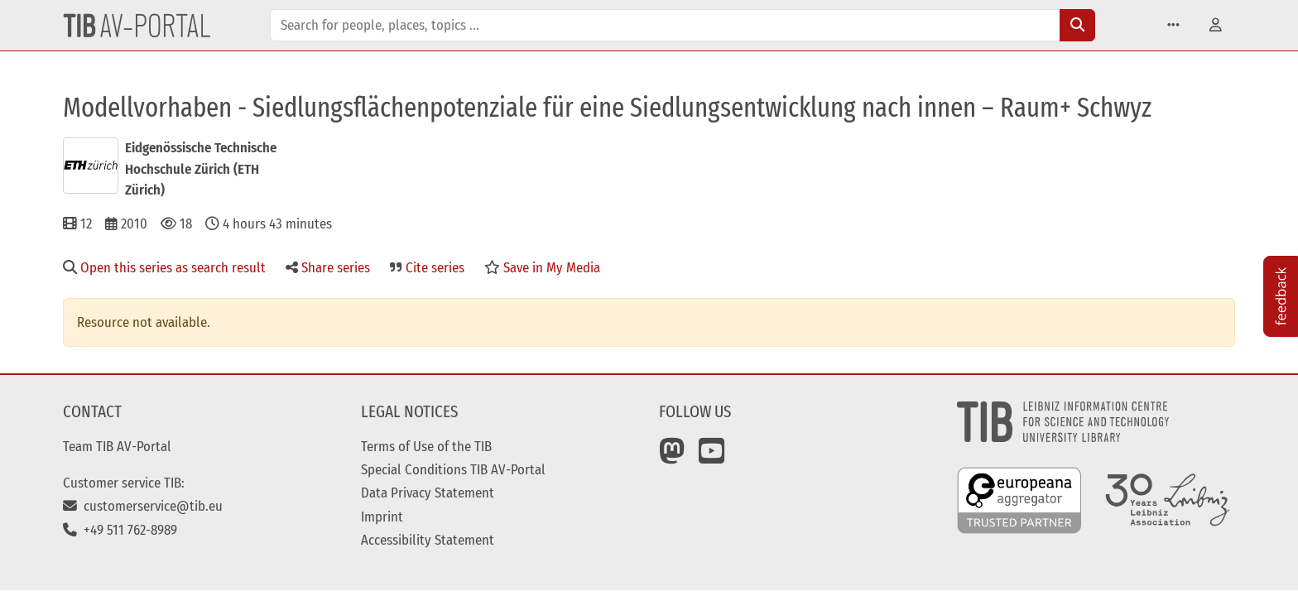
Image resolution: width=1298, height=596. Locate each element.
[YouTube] (712, 457)
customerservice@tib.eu (143, 505)
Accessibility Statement (427, 539)
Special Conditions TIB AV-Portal (453, 469)
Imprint (382, 516)
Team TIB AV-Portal (117, 446)
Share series (328, 267)
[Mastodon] (672, 457)
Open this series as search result (164, 267)
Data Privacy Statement (427, 492)
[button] (1173, 25)
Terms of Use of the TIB (426, 446)
